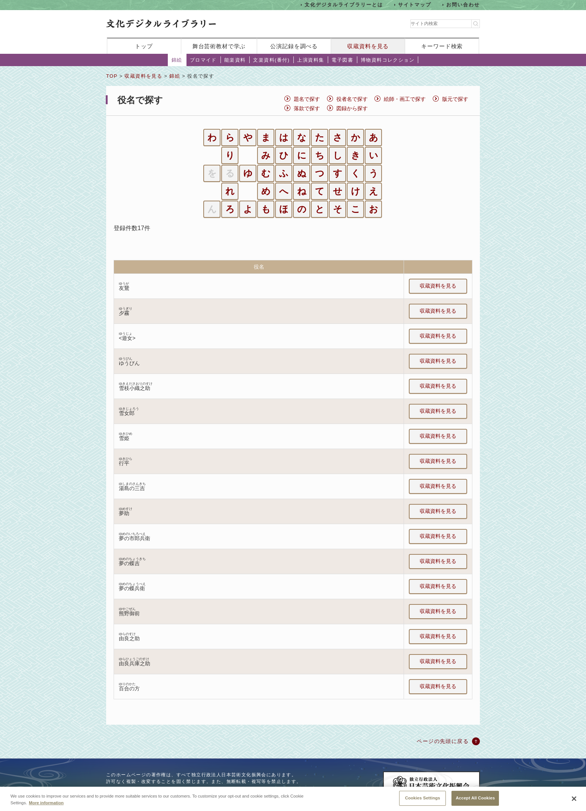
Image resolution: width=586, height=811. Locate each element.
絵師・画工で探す (405, 99)
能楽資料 (235, 60)
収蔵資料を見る (368, 46)
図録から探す (352, 108)
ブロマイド (203, 60)
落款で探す (307, 108)
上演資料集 (310, 60)
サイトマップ (415, 4)
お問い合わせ (463, 4)
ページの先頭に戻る (443, 741)
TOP (111, 76)
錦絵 (177, 60)
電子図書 (342, 60)
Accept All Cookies (475, 798)
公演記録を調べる (294, 46)
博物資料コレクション (387, 60)
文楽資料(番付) (271, 60)
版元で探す (455, 99)
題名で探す (307, 99)
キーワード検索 (442, 46)
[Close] (574, 799)
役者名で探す (352, 99)
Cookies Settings (422, 798)
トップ (144, 46)
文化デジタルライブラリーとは (344, 4)
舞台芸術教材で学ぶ (219, 46)
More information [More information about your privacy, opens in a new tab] (46, 803)
